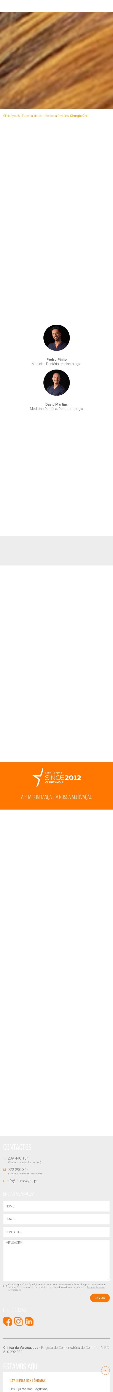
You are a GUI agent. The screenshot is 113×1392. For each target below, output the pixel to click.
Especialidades (32, 116)
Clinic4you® (11, 116)
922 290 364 (56, 1171)
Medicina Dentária (57, 116)
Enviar (100, 1298)
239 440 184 (56, 1160)
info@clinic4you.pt (20, 1181)
